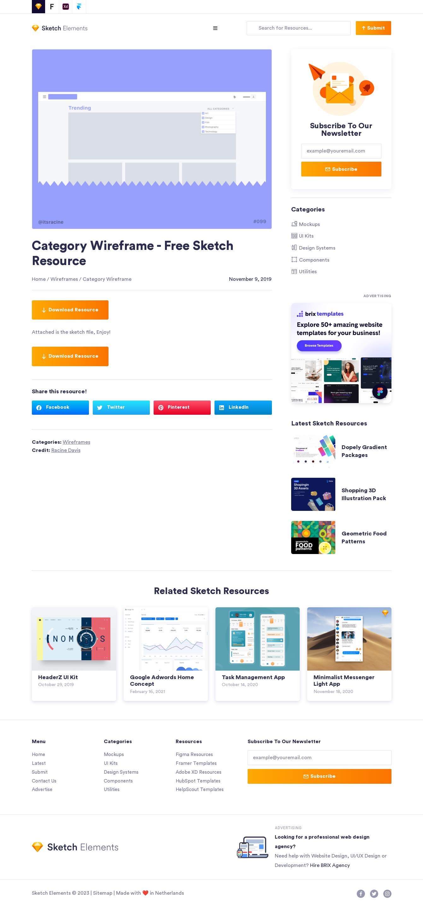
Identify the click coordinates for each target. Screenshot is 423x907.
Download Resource (70, 310)
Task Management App (253, 677)
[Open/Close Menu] (215, 28)
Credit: (56, 450)
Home (39, 279)
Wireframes (64, 279)
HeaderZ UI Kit (58, 677)
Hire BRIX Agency (330, 865)
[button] (373, 28)
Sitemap (102, 893)
